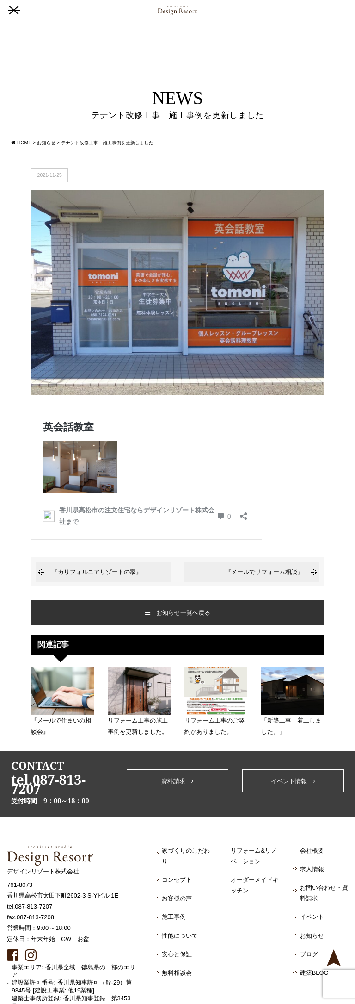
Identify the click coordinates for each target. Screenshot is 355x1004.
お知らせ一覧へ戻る (177, 612)
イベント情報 (293, 781)
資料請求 (177, 781)
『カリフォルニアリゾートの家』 (97, 571)
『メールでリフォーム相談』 (264, 571)
